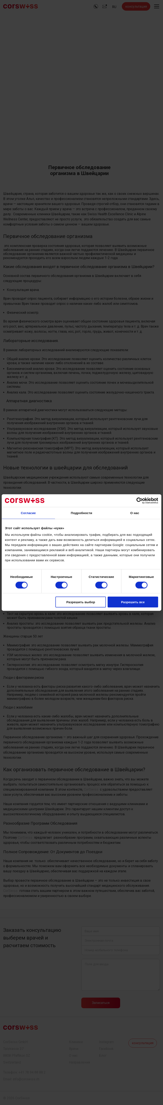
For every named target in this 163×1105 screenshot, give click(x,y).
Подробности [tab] (81, 513)
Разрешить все (133, 602)
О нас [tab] (134, 513)
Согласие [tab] (28, 513)
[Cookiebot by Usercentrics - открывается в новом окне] (139, 500)
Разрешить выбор (80, 602)
